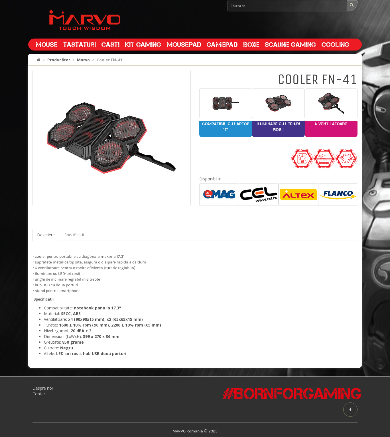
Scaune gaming (290, 44)
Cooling (335, 44)
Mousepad (184, 44)
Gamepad (222, 44)
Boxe (251, 44)
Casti (110, 44)
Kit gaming (143, 44)
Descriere (46, 234)
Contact (39, 393)
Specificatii (74, 234)
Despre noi (42, 388)
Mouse (47, 44)
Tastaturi (79, 44)
